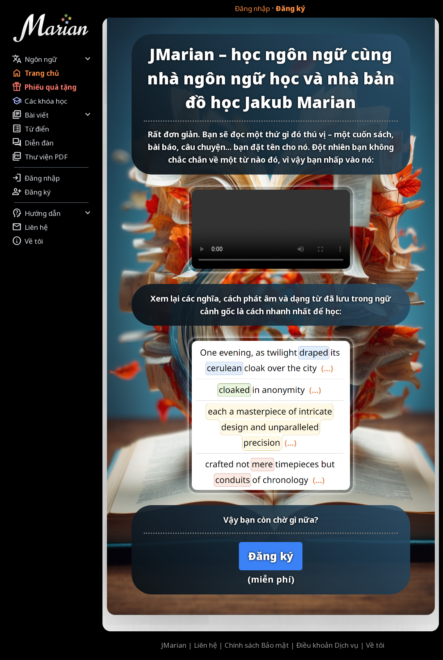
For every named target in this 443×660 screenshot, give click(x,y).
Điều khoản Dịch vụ (327, 645)
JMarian (173, 645)
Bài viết (52, 114)
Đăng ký (290, 8)
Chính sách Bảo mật (257, 645)
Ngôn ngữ (52, 59)
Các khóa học (39, 101)
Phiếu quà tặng (44, 87)
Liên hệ (30, 227)
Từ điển (30, 128)
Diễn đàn (33, 142)
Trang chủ (35, 73)
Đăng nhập (252, 8)
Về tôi (27, 241)
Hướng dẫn (52, 213)
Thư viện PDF (40, 156)
